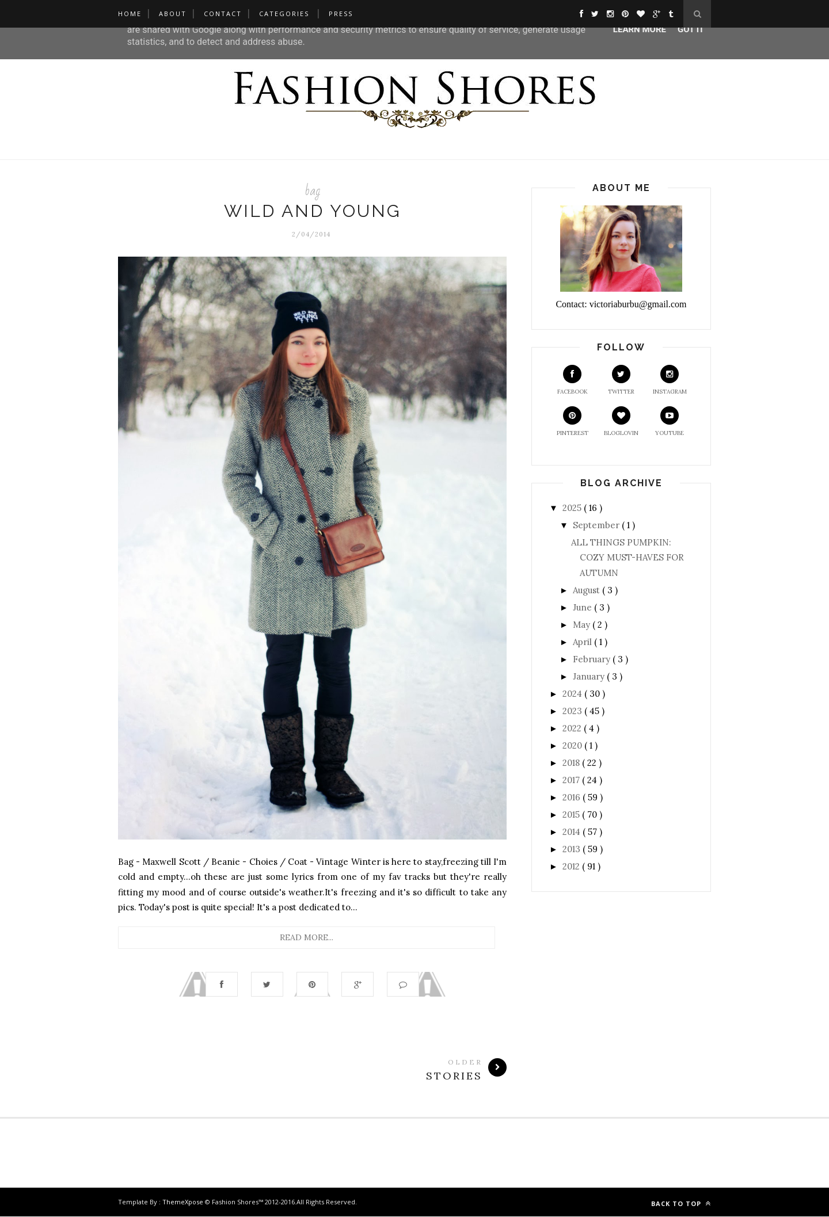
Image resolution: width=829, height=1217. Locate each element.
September (597, 525)
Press (341, 13)
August (587, 590)
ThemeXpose (182, 1202)
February (593, 659)
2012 (572, 866)
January (590, 676)
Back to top (681, 1204)
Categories (284, 13)
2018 (572, 762)
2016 (572, 797)
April (583, 641)
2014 (572, 831)
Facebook (572, 380)
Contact (223, 13)
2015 (572, 814)
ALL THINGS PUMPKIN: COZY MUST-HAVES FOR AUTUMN (627, 557)
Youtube (669, 421)
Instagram (670, 380)
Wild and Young (312, 211)
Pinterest (572, 421)
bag (312, 190)
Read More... (306, 937)
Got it (691, 29)
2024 (573, 693)
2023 (573, 710)
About (173, 13)
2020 (573, 745)
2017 (572, 780)
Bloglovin (621, 421)
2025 (573, 507)
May (582, 624)
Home (130, 13)
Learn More (639, 29)
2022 (573, 728)
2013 (572, 849)
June (583, 607)
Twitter (621, 380)
